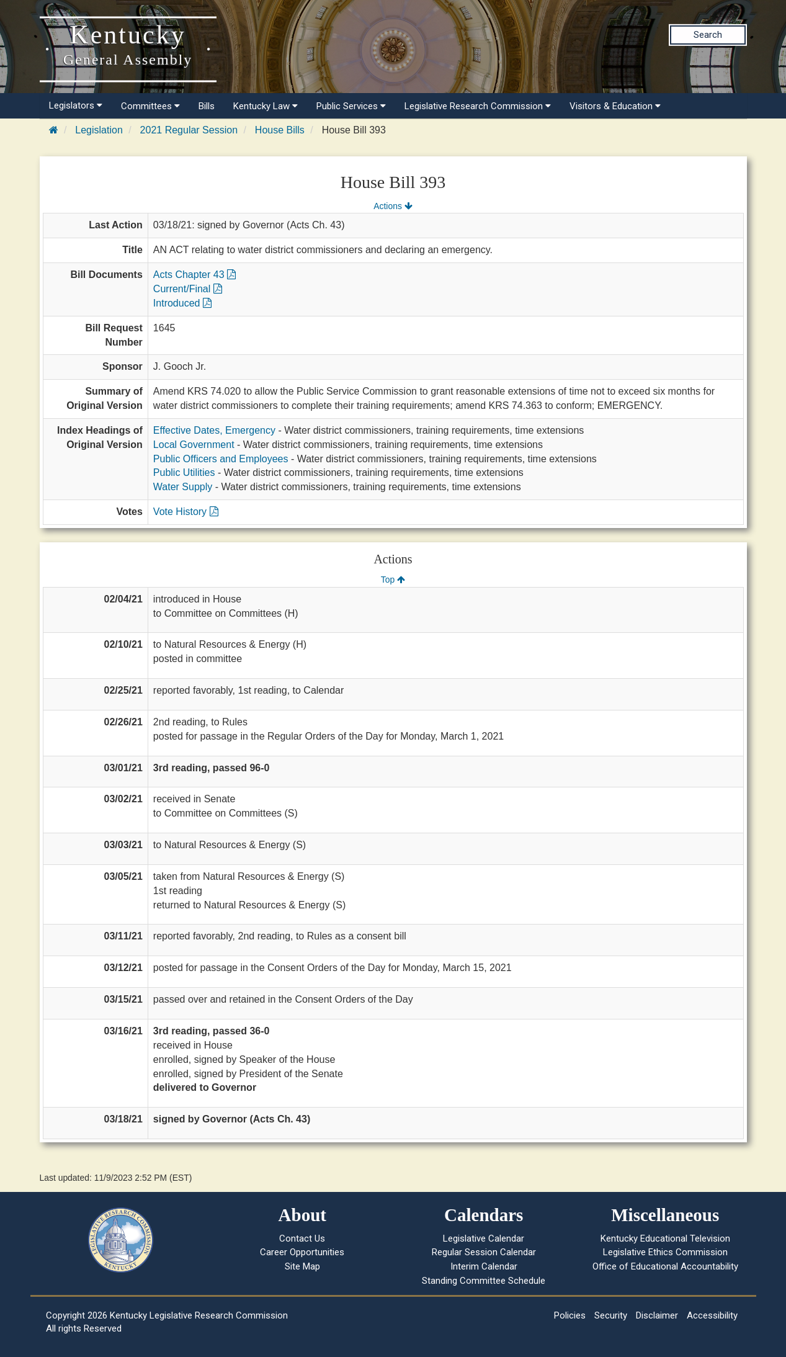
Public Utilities (184, 472)
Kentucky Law (265, 106)
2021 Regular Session (189, 130)
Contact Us (302, 1238)
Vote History (185, 511)
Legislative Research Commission (477, 106)
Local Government (193, 444)
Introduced (182, 303)
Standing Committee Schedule (483, 1280)
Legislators (75, 105)
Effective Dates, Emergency (214, 430)
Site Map (302, 1266)
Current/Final (187, 289)
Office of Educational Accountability (665, 1266)
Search (708, 34)
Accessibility (712, 1315)
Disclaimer (657, 1315)
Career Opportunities (302, 1252)
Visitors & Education (615, 106)
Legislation (99, 130)
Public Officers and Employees (220, 459)
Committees (150, 106)
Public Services (351, 106)
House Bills (280, 130)
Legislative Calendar (483, 1238)
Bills (207, 106)
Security (610, 1315)
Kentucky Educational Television (665, 1238)
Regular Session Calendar (484, 1252)
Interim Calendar (483, 1266)
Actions (392, 206)
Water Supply (182, 486)
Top (393, 579)
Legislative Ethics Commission (665, 1252)
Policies (570, 1315)
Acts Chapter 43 (194, 274)
